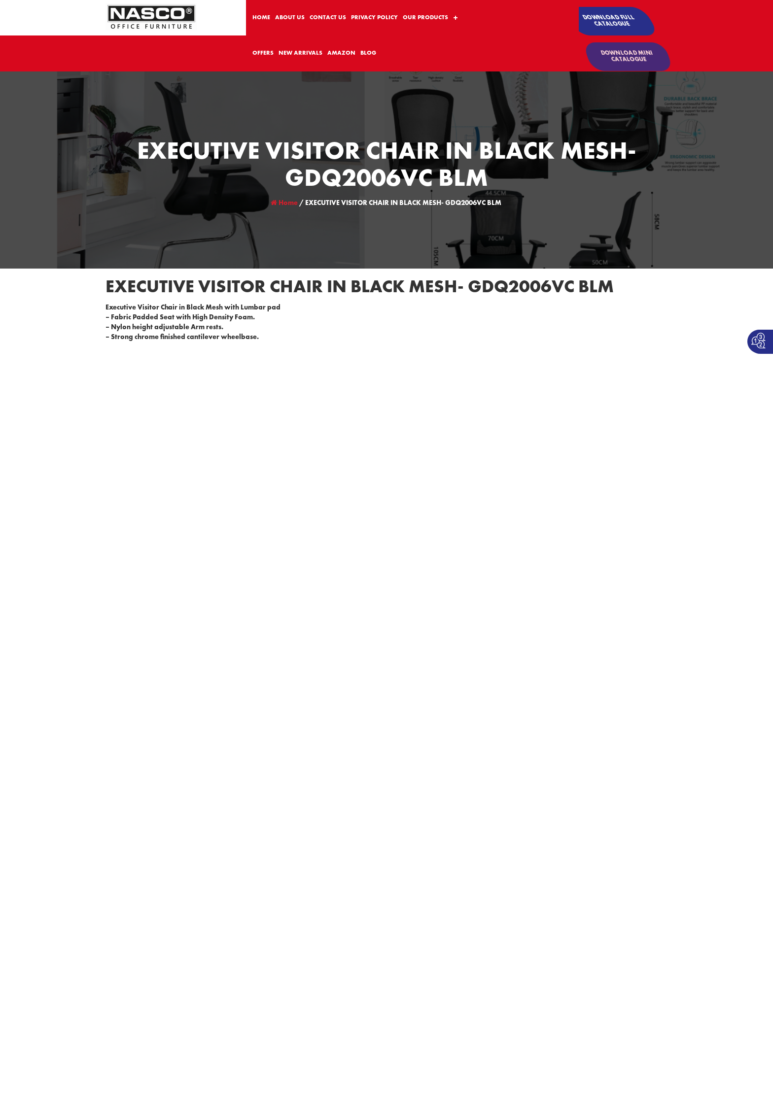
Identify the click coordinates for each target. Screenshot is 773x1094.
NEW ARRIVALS (300, 53)
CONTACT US (328, 18)
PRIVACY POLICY (374, 18)
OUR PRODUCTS (425, 18)
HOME (261, 18)
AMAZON (341, 53)
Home (284, 203)
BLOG (368, 53)
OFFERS (263, 53)
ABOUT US (290, 18)
